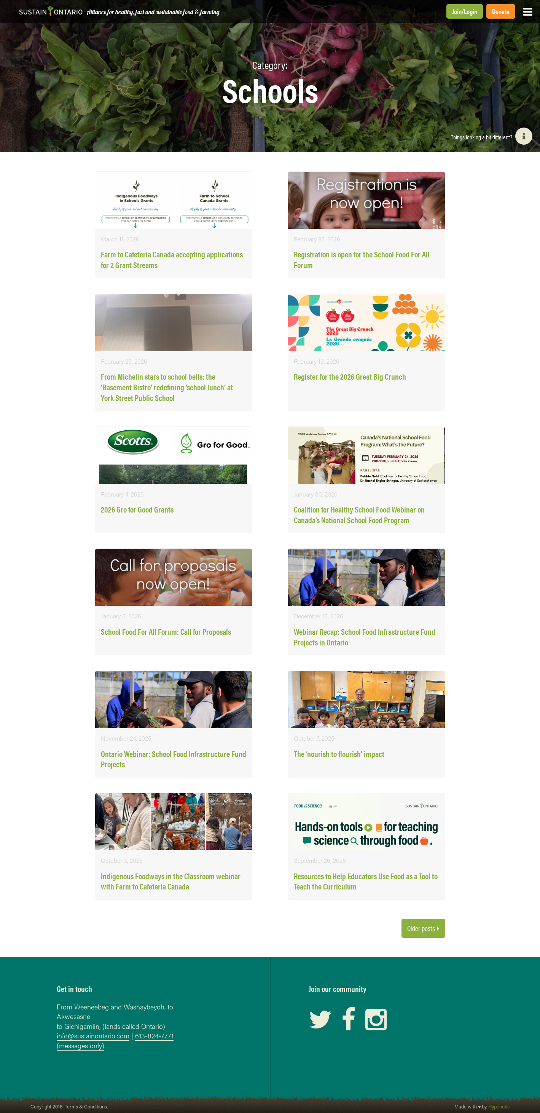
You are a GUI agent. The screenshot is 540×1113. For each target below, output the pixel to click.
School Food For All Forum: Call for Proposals (166, 631)
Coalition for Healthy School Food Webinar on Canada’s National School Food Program (359, 514)
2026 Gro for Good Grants (137, 509)
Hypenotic (499, 1106)
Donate (501, 11)
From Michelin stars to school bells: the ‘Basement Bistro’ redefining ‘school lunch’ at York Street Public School (167, 387)
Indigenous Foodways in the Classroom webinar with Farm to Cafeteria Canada (171, 881)
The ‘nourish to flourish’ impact (339, 753)
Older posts (421, 928)
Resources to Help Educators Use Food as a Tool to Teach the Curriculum (366, 881)
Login (470, 11)
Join (457, 11)
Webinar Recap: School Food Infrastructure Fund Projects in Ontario (364, 637)
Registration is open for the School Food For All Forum (362, 259)
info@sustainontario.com (93, 1035)
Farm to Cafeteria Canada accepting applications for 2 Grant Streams (172, 259)
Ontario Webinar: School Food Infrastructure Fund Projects (173, 759)
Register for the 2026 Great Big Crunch (350, 376)
